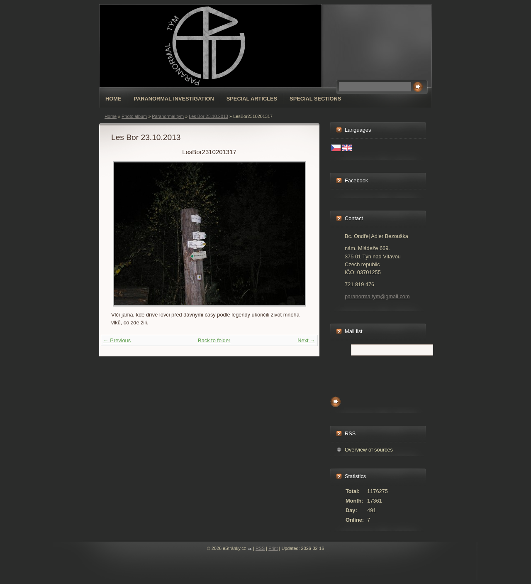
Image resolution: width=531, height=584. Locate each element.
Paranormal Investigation (174, 99)
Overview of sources (369, 450)
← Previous (117, 340)
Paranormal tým (168, 116)
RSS (260, 548)
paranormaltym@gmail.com (377, 296)
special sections (315, 99)
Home (113, 99)
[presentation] (393, 374)
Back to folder (214, 340)
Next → (306, 340)
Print (273, 548)
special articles (252, 99)
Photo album (134, 116)
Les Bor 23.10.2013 (208, 116)
